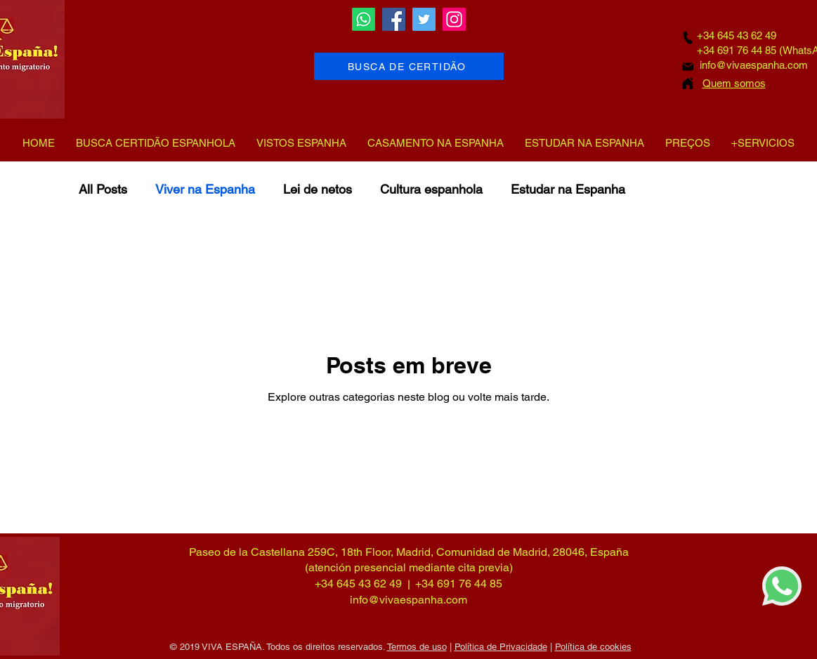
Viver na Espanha (205, 189)
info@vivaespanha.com (754, 65)
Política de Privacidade (501, 646)
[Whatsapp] (363, 19)
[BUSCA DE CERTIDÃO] (409, 66)
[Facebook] (393, 19)
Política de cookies (593, 646)
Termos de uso (417, 646)
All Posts (103, 189)
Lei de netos (317, 189)
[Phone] (688, 37)
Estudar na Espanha (568, 189)
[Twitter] (424, 19)
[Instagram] (454, 19)
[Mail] (688, 67)
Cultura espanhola (431, 189)
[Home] (688, 83)
